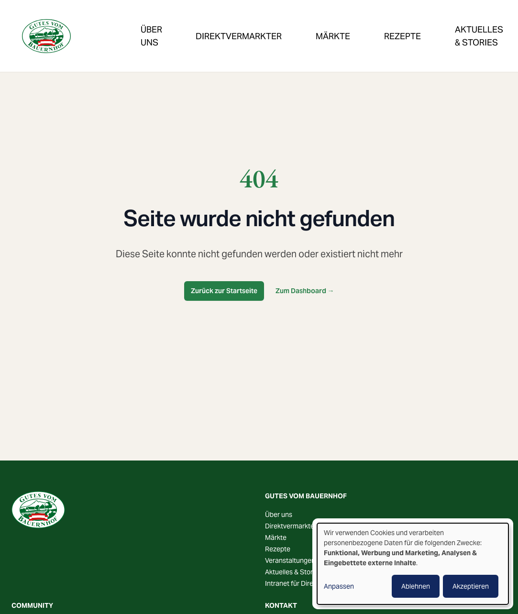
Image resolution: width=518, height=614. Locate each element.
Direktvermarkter (208, 25)
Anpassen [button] (339, 586)
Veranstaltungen (461, 25)
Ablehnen (415, 586)
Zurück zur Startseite (224, 290)
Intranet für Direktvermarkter (309, 583)
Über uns (278, 514)
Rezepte (329, 25)
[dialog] (412, 563)
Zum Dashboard (305, 290)
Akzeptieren (470, 586)
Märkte (280, 25)
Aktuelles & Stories (293, 572)
